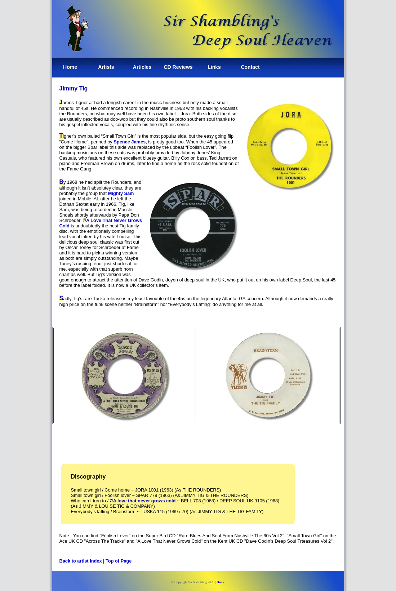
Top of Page (119, 561)
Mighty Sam (121, 193)
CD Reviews (178, 67)
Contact (250, 67)
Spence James (130, 142)
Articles (142, 67)
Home (70, 67)
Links (214, 67)
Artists (106, 67)
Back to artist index (80, 561)
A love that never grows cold (144, 500)
